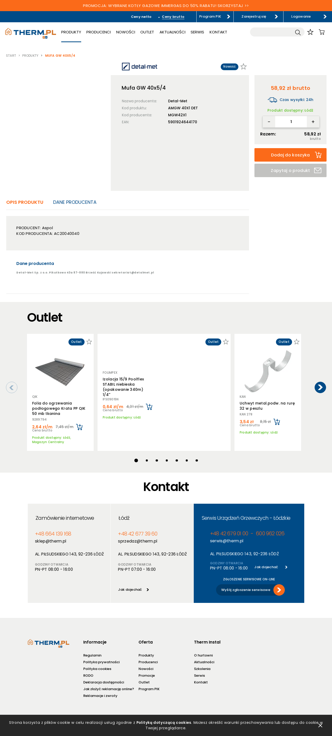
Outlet (147, 32)
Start (11, 55)
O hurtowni (203, 652)
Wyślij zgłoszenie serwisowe (245, 587)
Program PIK (210, 16)
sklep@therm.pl (50, 538)
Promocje (146, 672)
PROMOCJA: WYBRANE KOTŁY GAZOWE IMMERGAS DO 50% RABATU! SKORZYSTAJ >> (166, 5)
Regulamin (92, 652)
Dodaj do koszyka (296, 155)
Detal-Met (177, 101)
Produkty (71, 32)
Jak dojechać (130, 587)
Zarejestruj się (253, 16)
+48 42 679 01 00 (229, 531)
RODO (88, 672)
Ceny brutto (173, 16)
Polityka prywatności (101, 659)
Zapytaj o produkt (296, 171)
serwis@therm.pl (226, 538)
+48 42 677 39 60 (137, 531)
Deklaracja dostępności (103, 679)
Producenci (98, 32)
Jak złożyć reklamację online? (108, 686)
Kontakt (218, 32)
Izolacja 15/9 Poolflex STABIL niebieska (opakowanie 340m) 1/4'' (123, 386)
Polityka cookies (97, 666)
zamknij (320, 725)
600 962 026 (270, 531)
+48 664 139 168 (53, 531)
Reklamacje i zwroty (100, 693)
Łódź (124, 515)
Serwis (197, 32)
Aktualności (172, 32)
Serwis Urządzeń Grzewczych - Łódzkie (246, 515)
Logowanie (300, 16)
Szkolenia (202, 666)
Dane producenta (74, 202)
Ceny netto (141, 16)
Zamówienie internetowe (65, 515)
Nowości (125, 32)
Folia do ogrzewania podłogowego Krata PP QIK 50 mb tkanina (59, 408)
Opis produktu (24, 202)
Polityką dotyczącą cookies (163, 722)
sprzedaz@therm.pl (137, 538)
